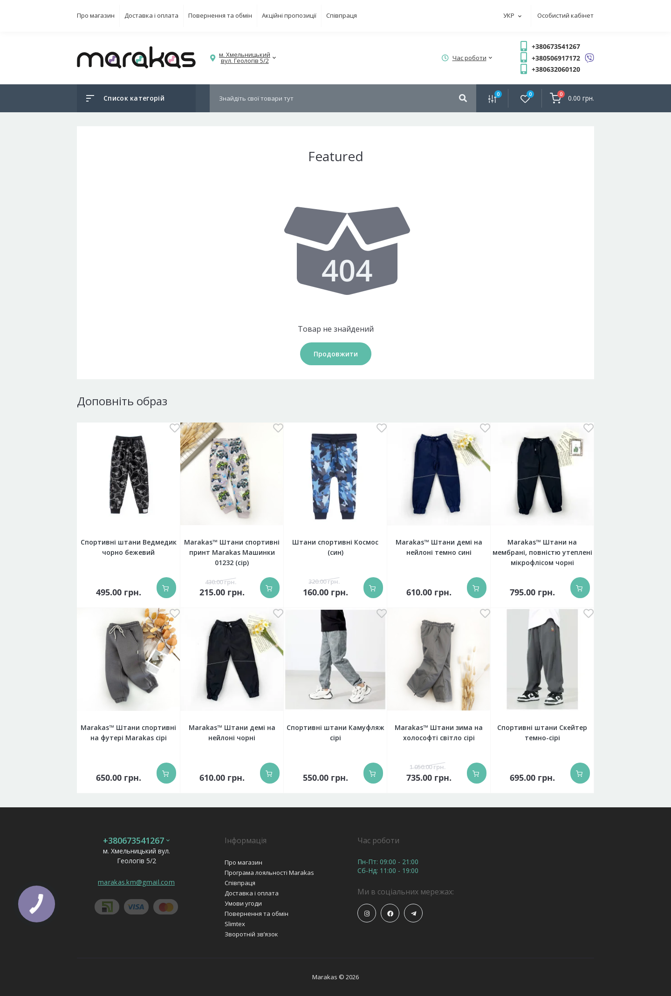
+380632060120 (556, 69)
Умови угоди (243, 903)
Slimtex (235, 924)
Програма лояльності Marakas (269, 872)
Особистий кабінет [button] (565, 15)
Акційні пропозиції (289, 15)
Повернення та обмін (220, 15)
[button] (245, 57)
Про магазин (96, 15)
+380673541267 (556, 46)
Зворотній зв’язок (251, 934)
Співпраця (341, 15)
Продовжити (336, 353)
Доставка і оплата (151, 15)
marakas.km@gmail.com (136, 882)
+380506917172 (556, 58)
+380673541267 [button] (136, 840)
